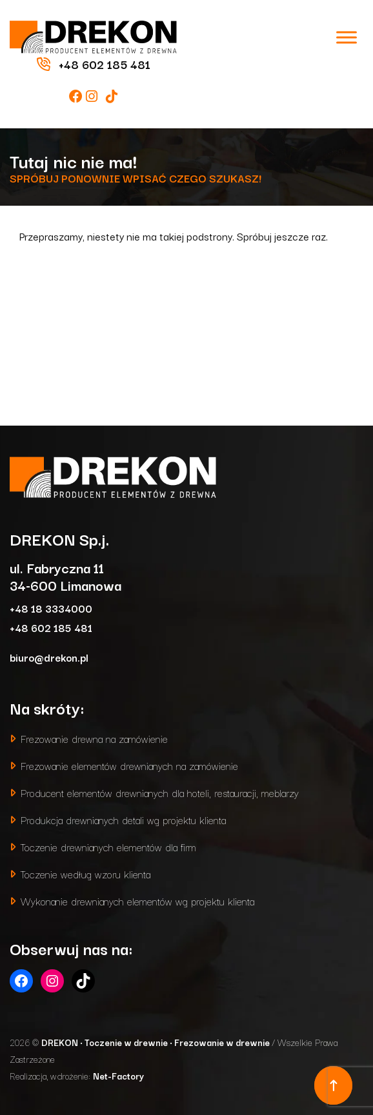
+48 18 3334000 (51, 608)
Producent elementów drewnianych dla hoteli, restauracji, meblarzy (160, 792)
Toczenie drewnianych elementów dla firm (108, 846)
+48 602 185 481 (51, 627)
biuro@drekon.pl (49, 657)
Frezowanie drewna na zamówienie (94, 738)
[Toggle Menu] (346, 37)
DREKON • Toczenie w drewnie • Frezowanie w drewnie (156, 1042)
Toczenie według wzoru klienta (85, 873)
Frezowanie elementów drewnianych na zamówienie (129, 765)
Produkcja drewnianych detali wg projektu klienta (123, 819)
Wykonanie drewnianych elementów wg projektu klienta (137, 901)
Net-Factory (118, 1076)
